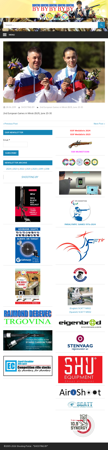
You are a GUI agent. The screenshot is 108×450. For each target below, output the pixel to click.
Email (6, 140)
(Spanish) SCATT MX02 (80, 312)
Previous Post (11, 123)
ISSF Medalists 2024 (80, 130)
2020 (34, 169)
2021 (28, 169)
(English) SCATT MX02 (80, 308)
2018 (47, 169)
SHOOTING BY (28, 107)
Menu (12, 35)
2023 (15, 169)
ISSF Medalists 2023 (80, 134)
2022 (22, 169)
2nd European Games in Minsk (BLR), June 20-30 (61, 107)
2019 (41, 169)
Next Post (98, 123)
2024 (8, 169)
